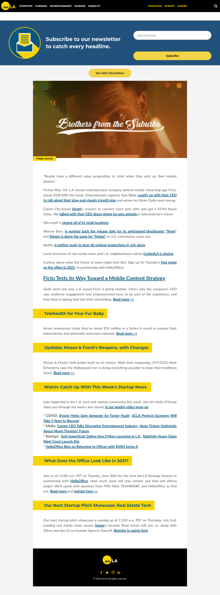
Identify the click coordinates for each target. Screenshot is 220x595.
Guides (182, 6)
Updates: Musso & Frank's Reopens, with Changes (96, 347)
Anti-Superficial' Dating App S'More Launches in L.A (100, 436)
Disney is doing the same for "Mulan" (78, 236)
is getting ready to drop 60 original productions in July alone (99, 245)
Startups (26, 6)
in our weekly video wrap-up (126, 407)
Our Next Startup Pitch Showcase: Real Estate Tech (97, 505)
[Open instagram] (113, 572)
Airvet (76, 209)
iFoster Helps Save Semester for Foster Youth (94, 415)
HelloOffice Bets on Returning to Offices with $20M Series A (92, 446)
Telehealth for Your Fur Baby (74, 313)
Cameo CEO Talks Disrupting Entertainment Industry (97, 426)
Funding (41, 6)
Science (79, 6)
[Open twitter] (107, 572)
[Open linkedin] (119, 572)
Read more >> (123, 299)
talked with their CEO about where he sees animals (98, 214)
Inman (100, 525)
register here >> (86, 491)
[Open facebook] (101, 572)
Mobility (94, 6)
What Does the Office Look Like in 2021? (86, 460)
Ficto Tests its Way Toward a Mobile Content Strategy (104, 278)
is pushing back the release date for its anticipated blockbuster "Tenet (120, 231)
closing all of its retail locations (85, 222)
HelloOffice (79, 481)
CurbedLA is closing (158, 254)
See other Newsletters (110, 73)
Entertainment (61, 6)
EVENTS (170, 6)
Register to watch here (131, 530)
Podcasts (155, 6)
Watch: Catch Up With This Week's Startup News (96, 386)
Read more (58, 491)
